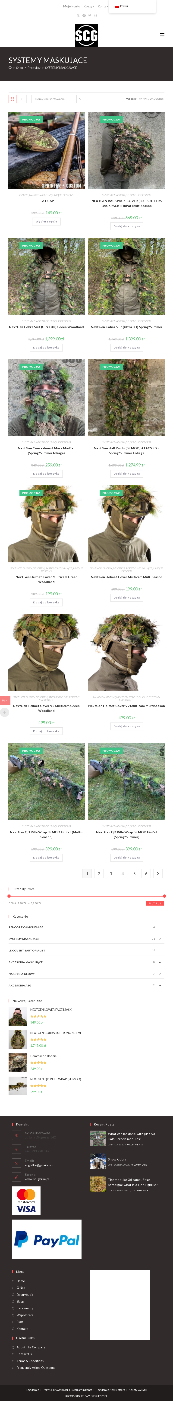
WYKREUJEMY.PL (96, 1396)
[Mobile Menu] (162, 35)
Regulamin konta (82, 1389)
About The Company (31, 1347)
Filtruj (154, 903)
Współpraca (25, 1315)
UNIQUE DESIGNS (62, 195)
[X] (78, 15)
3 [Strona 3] (111, 873)
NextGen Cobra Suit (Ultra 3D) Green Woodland (46, 327)
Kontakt (104, 6)
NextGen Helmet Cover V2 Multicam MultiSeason (126, 706)
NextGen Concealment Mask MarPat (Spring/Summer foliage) (46, 450)
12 (140, 99)
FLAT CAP (46, 201)
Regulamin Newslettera (110, 1389)
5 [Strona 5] (134, 873)
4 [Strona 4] (122, 873)
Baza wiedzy (25, 1308)
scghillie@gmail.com (39, 1165)
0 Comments (135, 1144)
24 (146, 99)
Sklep (20, 1301)
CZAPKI (23, 195)
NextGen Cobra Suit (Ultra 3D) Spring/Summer (126, 327)
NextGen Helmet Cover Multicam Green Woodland (46, 579)
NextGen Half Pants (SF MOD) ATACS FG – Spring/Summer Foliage (127, 450)
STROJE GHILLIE (58, 697)
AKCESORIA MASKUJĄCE (26, 962)
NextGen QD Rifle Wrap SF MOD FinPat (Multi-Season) (46, 834)
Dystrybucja (25, 1294)
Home (21, 1281)
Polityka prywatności (55, 1389)
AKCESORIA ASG (20, 985)
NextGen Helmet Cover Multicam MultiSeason (127, 577)
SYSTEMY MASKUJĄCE (61, 68)
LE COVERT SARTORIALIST (27, 950)
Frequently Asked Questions (36, 1367)
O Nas (21, 1288)
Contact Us (24, 1354)
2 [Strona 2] (99, 873)
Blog (20, 1322)
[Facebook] (84, 15)
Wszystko (157, 99)
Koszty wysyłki (138, 1389)
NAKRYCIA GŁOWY (40, 195)
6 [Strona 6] (146, 873)
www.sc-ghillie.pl (37, 1179)
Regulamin (32, 1389)
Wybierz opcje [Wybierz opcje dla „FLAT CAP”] (46, 221)
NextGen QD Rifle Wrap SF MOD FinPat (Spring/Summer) (126, 834)
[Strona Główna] (10, 68)
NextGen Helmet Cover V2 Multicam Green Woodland (46, 708)
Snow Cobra (117, 1159)
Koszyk (89, 6)
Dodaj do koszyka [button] (126, 226)
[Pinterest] (89, 15)
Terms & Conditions (30, 1361)
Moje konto (71, 6)
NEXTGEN (38, 568)
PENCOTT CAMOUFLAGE (26, 927)
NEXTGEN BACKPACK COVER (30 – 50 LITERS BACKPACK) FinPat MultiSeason (126, 203)
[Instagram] (95, 15)
